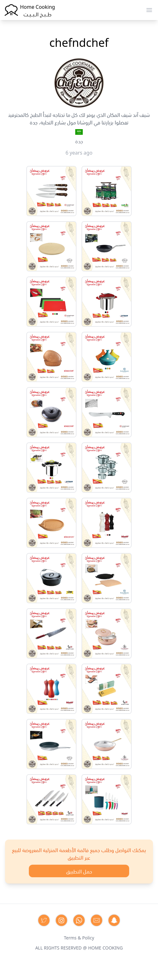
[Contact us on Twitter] (44, 920)
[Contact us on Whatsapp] (79, 920)
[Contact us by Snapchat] (114, 920)
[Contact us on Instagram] (61, 920)
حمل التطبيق (79, 871)
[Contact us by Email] (96, 920)
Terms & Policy (79, 937)
